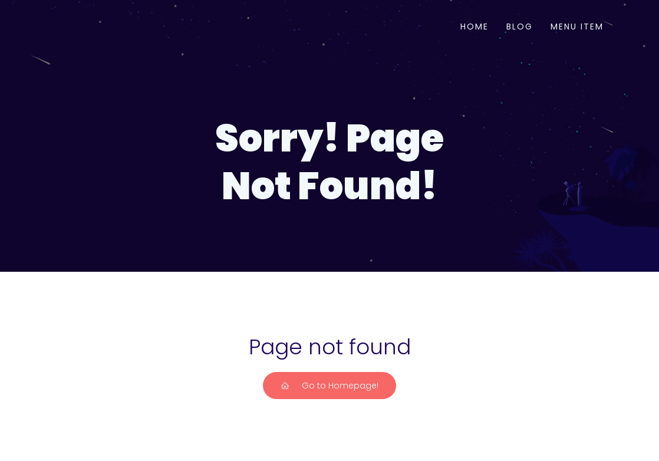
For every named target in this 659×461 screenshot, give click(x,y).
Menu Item (577, 26)
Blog (519, 26)
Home (474, 26)
